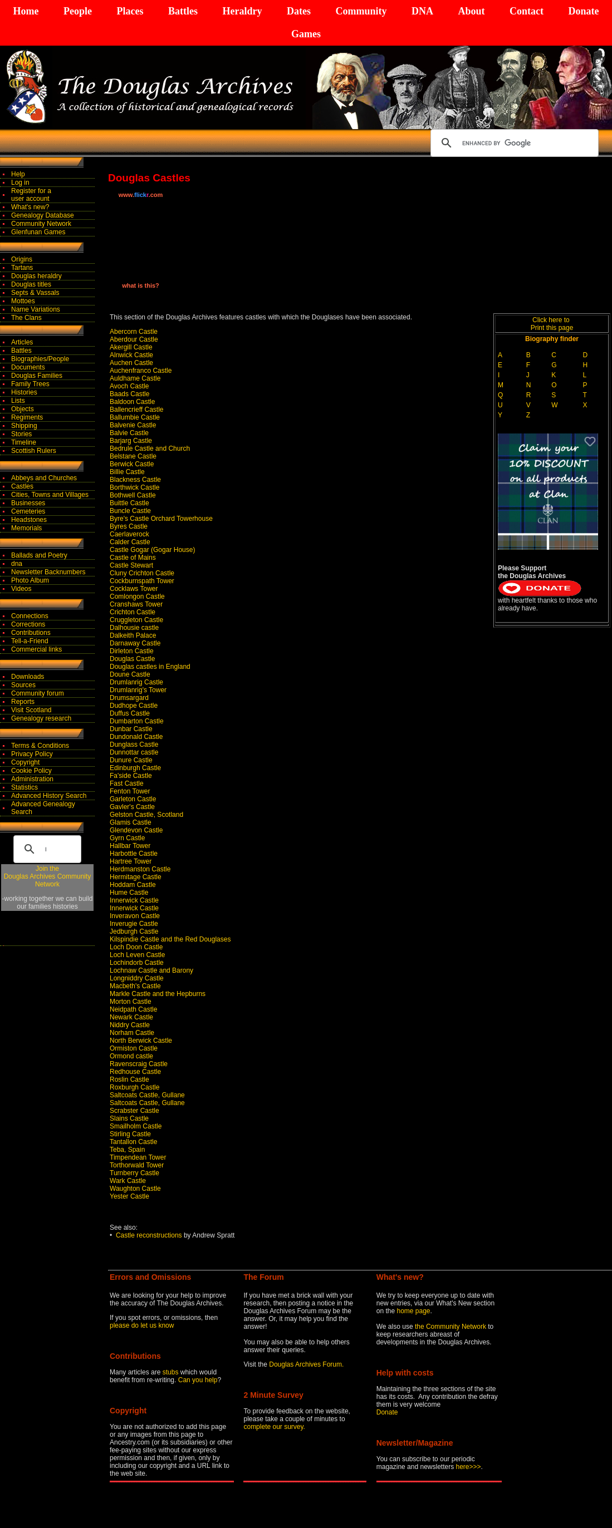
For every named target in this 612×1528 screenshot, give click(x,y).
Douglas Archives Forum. (306, 1364)
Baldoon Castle (132, 402)
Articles (22, 342)
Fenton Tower (130, 791)
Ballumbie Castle (135, 417)
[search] (513, 143)
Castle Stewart (131, 565)
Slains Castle (129, 1118)
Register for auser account (31, 195)
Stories (21, 434)
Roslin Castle (129, 1079)
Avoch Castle (129, 386)
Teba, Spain (127, 1150)
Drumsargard (129, 698)
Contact (527, 11)
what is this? (140, 285)
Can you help (198, 1380)
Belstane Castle (133, 456)
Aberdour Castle (134, 339)
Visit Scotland (31, 710)
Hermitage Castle (135, 877)
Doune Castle (130, 674)
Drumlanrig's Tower (138, 690)
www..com (141, 194)
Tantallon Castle (133, 1142)
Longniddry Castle (137, 978)
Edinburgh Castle (135, 768)
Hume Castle (129, 892)
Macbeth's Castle (135, 986)
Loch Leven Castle (137, 955)
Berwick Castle (132, 464)
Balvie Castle (129, 433)
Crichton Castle (132, 612)
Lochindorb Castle (137, 963)
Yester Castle (129, 1196)
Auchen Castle (131, 363)
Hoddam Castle (133, 885)
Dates (299, 11)
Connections (29, 616)
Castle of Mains (133, 557)
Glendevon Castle (136, 830)
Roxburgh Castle (134, 1087)
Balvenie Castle (133, 425)
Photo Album (30, 580)
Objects (22, 409)
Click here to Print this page (552, 324)
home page (413, 1311)
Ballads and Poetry (39, 555)
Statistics (24, 787)
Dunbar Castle (131, 729)
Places (129, 11)
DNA (422, 11)
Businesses (28, 503)
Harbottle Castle (134, 853)
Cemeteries (28, 511)
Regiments (27, 417)
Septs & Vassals (35, 293)
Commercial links (36, 649)
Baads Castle (129, 394)
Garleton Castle (133, 799)
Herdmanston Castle (140, 869)
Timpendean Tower (138, 1157)
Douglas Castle (132, 659)
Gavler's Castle (132, 807)
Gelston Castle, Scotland (146, 815)
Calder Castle (130, 542)
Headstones (29, 520)
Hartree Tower (130, 861)
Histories (24, 392)
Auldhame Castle (135, 378)
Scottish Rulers (33, 451)
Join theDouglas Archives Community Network (47, 876)
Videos (21, 589)
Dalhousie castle (134, 628)
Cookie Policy (31, 771)
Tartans (22, 268)
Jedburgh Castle (134, 931)
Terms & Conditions (40, 746)
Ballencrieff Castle (137, 409)
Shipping (24, 426)
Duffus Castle (130, 713)
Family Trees (30, 384)
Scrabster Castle (134, 1111)
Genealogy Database (42, 215)
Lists (18, 401)
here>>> (468, 1467)
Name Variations (35, 309)
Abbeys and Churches (44, 478)
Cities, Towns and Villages (50, 495)
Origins (21, 259)
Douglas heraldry (36, 276)
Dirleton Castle (132, 651)
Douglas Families (36, 375)
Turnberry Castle (134, 1173)
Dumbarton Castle (137, 721)
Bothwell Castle (133, 495)
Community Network (41, 224)
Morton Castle (130, 1001)
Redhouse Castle (135, 1072)
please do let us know (142, 1325)
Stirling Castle (130, 1134)
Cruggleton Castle (136, 620)
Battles (183, 11)
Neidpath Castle (133, 1009)
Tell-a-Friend (29, 641)
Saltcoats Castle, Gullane (147, 1095)
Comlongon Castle (137, 596)
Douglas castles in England (150, 667)
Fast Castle (127, 783)
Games (306, 34)
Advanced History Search (48, 796)
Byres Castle (129, 526)
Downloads (27, 677)
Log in (20, 182)
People (77, 11)
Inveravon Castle (135, 916)
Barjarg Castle (131, 441)
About (471, 11)
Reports (23, 702)
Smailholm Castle (135, 1126)
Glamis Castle (130, 822)
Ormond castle (131, 1056)
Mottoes (23, 301)
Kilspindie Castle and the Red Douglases (170, 939)
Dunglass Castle (134, 744)
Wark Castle (128, 1181)
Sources (23, 685)
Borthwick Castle (134, 487)
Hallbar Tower (130, 846)
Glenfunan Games (38, 232)
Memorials (26, 528)
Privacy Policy (32, 754)
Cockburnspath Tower (142, 581)
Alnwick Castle (131, 355)
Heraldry (242, 11)
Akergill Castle (131, 347)
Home (26, 11)
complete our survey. (274, 1427)
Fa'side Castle (131, 776)
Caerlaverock (129, 534)
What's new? (30, 207)
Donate (583, 11)
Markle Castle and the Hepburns (157, 994)
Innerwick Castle (134, 900)
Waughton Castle (135, 1188)
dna (16, 564)
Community (360, 11)
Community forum (37, 693)
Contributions (31, 633)
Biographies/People (40, 359)
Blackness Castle (135, 480)
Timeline (23, 442)
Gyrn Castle (127, 838)
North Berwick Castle (141, 1040)
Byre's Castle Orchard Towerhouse (161, 519)
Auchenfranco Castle (141, 370)
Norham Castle (132, 1033)
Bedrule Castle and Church (150, 448)
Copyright (25, 762)
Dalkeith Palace (133, 635)
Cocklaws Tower (134, 589)
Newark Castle (131, 1017)
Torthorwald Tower (137, 1165)
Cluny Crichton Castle (142, 573)
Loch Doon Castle (136, 947)
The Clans (26, 318)
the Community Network (451, 1326)
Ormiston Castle (134, 1048)
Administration (32, 779)
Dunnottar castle (134, 752)
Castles (22, 486)
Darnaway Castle (135, 643)
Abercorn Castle (134, 332)
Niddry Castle (130, 1025)
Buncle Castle (130, 511)
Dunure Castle (131, 760)
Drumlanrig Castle (136, 682)
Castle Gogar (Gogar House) (152, 550)
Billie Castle (127, 472)
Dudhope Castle (134, 705)
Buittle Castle (129, 503)
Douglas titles (31, 284)
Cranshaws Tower (136, 604)
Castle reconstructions (149, 1235)
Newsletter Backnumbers (48, 572)
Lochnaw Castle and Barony (151, 970)
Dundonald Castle (136, 737)
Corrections (28, 624)
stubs (171, 1372)
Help (18, 174)
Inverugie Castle (134, 924)
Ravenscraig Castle (139, 1064)
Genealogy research (41, 718)
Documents (28, 367)
